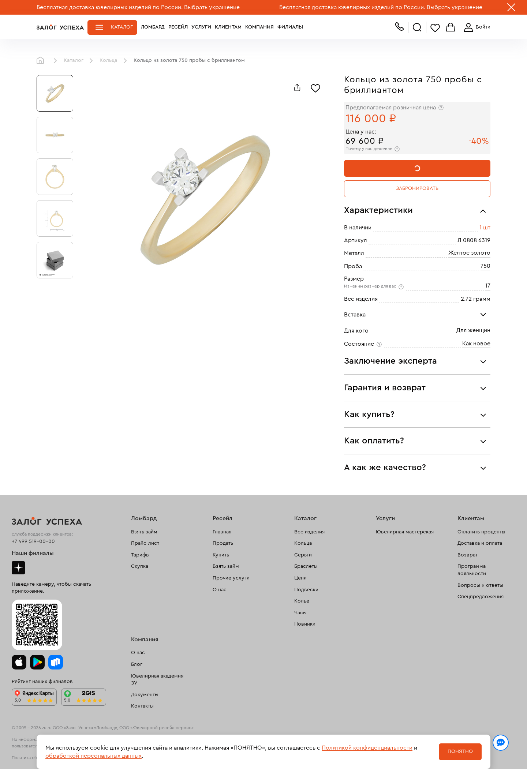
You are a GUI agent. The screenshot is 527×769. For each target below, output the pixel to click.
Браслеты (306, 566)
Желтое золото (469, 253)
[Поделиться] (297, 87)
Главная (42, 60)
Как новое (476, 343)
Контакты (142, 706)
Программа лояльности (471, 570)
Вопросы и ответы (480, 585)
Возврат (467, 555)
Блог (136, 664)
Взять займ (144, 531)
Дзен (18, 567)
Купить (221, 555)
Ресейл (178, 27)
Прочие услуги (231, 578)
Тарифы (140, 555)
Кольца (108, 60)
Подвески (306, 589)
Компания (259, 27)
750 (485, 266)
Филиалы (290, 27)
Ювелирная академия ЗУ (157, 680)
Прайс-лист (145, 543)
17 (487, 286)
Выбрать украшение (212, 7)
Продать (223, 543)
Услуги (201, 27)
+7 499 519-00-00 (33, 541)
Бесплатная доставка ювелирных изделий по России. (110, 7)
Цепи (300, 578)
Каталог (122, 27)
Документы (144, 694)
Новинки (304, 624)
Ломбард (153, 27)
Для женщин (473, 330)
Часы (300, 612)
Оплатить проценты (481, 531)
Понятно (460, 751)
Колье (301, 601)
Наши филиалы (33, 553)
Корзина (450, 27)
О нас (220, 589)
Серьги (303, 555)
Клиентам (228, 27)
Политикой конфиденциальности (367, 748)
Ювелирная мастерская (405, 531)
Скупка (139, 566)
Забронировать (417, 188)
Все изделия (309, 531)
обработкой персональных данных (93, 756)
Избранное (435, 27)
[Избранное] (315, 87)
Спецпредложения (480, 596)
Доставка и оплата (479, 543)
